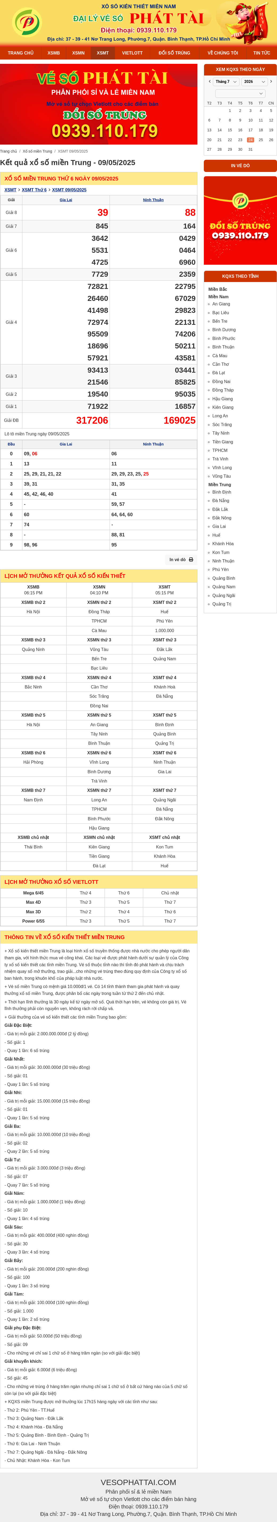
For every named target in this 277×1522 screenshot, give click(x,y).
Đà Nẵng (220, 500)
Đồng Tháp (223, 390)
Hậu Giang (222, 399)
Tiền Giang (222, 442)
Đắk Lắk (220, 509)
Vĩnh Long (222, 467)
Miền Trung (219, 484)
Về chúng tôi (223, 53)
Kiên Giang (222, 407)
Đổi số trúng (174, 53)
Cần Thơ (220, 364)
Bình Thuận (223, 347)
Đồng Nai (221, 381)
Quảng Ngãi (223, 595)
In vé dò (181, 559)
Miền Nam (218, 297)
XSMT (103, 53)
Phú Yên (220, 569)
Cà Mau (219, 356)
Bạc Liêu (220, 312)
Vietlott (132, 53)
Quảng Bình (223, 578)
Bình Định (221, 492)
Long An (220, 416)
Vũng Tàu (221, 476)
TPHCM (220, 450)
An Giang (221, 304)
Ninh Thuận (153, 200)
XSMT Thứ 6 (34, 190)
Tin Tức (261, 53)
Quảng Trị (221, 604)
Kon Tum (220, 552)
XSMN (78, 53)
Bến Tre (219, 321)
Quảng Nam (223, 587)
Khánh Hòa (223, 543)
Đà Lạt (218, 373)
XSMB (54, 53)
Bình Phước (223, 338)
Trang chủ (20, 53)
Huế (216, 535)
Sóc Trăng (222, 424)
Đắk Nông (221, 518)
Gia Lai (66, 200)
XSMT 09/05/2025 (69, 190)
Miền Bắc (217, 289)
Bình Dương (224, 329)
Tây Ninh (220, 433)
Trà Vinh (220, 459)
